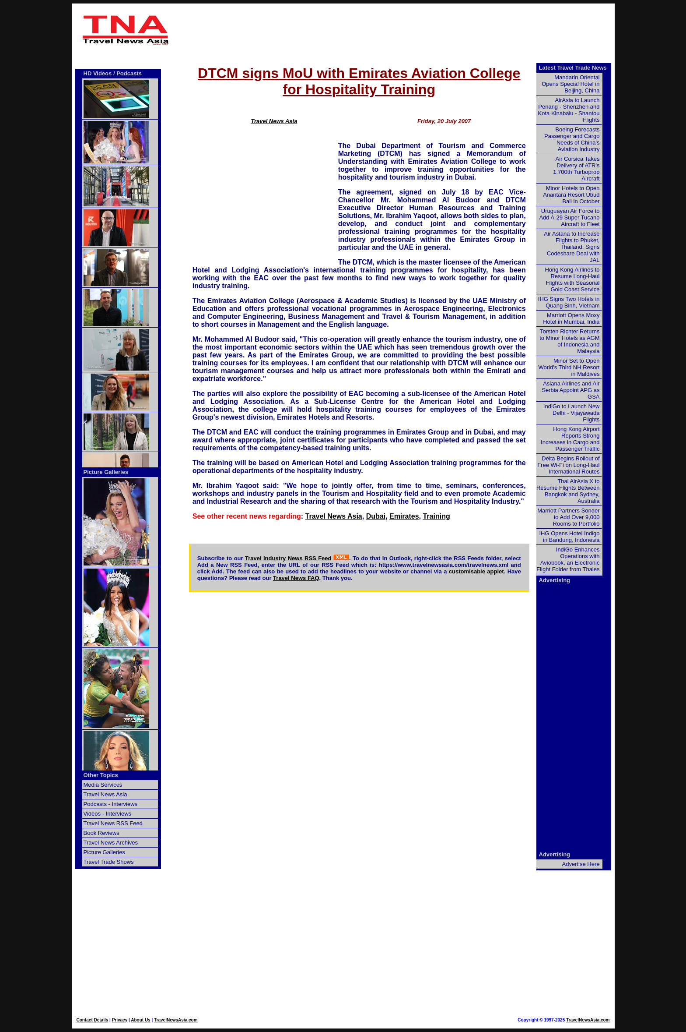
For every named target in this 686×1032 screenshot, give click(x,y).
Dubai (375, 516)
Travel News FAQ (296, 578)
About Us (140, 1020)
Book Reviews (101, 833)
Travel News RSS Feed (113, 823)
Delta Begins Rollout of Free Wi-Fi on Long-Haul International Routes (568, 465)
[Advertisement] (359, 29)
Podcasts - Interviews (111, 804)
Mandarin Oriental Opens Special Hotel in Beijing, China (570, 84)
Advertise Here (581, 864)
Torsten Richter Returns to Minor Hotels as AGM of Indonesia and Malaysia (569, 341)
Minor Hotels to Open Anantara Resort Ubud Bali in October (571, 195)
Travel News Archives (111, 842)
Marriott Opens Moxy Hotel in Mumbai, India (571, 318)
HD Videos (98, 73)
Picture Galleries (106, 472)
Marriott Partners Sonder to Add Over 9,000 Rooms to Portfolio (568, 517)
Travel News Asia (274, 121)
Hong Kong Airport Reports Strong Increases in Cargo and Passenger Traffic (570, 439)
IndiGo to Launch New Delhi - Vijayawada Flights (571, 413)
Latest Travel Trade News (573, 67)
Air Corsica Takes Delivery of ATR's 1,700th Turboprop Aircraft (576, 169)
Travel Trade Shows (109, 862)
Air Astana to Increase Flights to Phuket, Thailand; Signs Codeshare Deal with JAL (571, 246)
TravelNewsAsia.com (176, 1020)
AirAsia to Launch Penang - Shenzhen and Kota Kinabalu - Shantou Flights (569, 110)
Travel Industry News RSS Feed (288, 558)
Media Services (103, 784)
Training (436, 516)
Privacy (120, 1020)
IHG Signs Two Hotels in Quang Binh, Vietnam (569, 302)
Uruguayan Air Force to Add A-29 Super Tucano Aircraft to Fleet (569, 217)
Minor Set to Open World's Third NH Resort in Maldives (569, 367)
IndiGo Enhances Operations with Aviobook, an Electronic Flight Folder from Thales (567, 559)
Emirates (404, 516)
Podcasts (129, 73)
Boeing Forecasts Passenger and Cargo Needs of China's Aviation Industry (571, 139)
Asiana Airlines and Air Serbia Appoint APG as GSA (570, 390)
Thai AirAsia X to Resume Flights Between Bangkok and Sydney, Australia (568, 491)
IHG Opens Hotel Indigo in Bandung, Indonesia (569, 536)
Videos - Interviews (108, 813)
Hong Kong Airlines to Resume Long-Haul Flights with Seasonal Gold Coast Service (572, 279)
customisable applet (476, 571)
